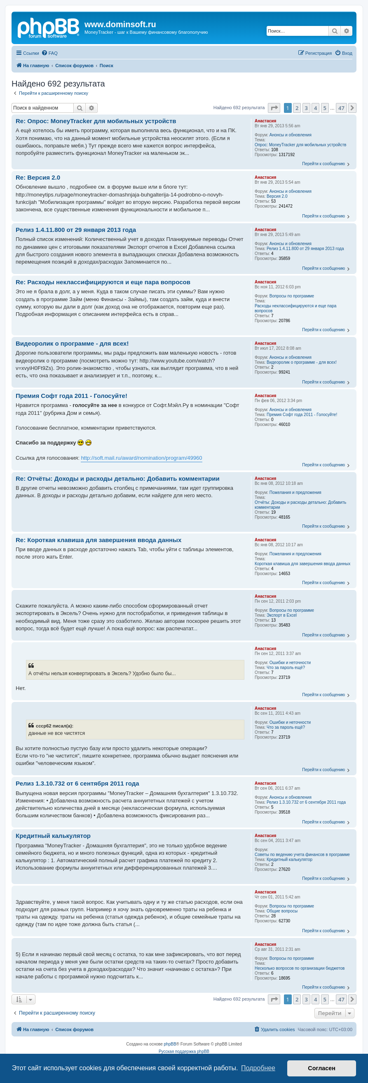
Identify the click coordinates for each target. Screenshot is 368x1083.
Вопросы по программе (292, 296)
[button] (274, 108)
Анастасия (265, 121)
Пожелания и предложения (295, 492)
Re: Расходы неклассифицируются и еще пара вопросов (103, 281)
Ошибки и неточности (290, 662)
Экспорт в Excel (282, 615)
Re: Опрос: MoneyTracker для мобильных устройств (96, 120)
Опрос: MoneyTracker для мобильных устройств (300, 145)
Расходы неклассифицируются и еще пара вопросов (295, 308)
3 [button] (306, 108)
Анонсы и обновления (291, 135)
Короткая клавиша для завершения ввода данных (302, 563)
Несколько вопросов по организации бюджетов (300, 968)
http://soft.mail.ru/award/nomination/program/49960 (141, 458)
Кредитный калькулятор (289, 859)
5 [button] (324, 108)
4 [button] (315, 108)
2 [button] (296, 108)
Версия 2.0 (277, 196)
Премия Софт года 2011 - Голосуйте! (302, 414)
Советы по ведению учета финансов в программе (302, 854)
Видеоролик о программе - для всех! (302, 362)
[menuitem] (49, 53)
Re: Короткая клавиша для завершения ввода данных (98, 539)
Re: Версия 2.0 (38, 177)
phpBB (170, 1044)
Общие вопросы (282, 911)
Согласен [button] (321, 1068)
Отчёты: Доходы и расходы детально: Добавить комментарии (300, 505)
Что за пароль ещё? (286, 667)
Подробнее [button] (258, 1067)
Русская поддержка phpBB (184, 1051)
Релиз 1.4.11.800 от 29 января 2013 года (305, 248)
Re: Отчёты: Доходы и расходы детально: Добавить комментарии (118, 478)
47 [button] (341, 108)
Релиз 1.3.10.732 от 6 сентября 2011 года (306, 802)
